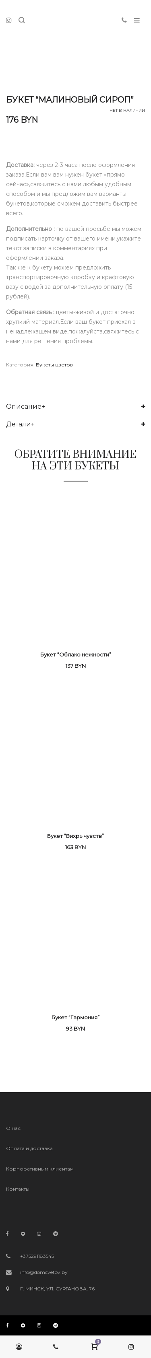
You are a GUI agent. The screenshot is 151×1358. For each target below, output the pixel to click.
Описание (23, 406)
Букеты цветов (54, 365)
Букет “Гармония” (75, 1017)
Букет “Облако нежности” (75, 654)
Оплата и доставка (29, 1148)
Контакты (17, 1189)
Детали (18, 424)
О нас (13, 1128)
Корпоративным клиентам (40, 1169)
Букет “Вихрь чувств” (75, 836)
